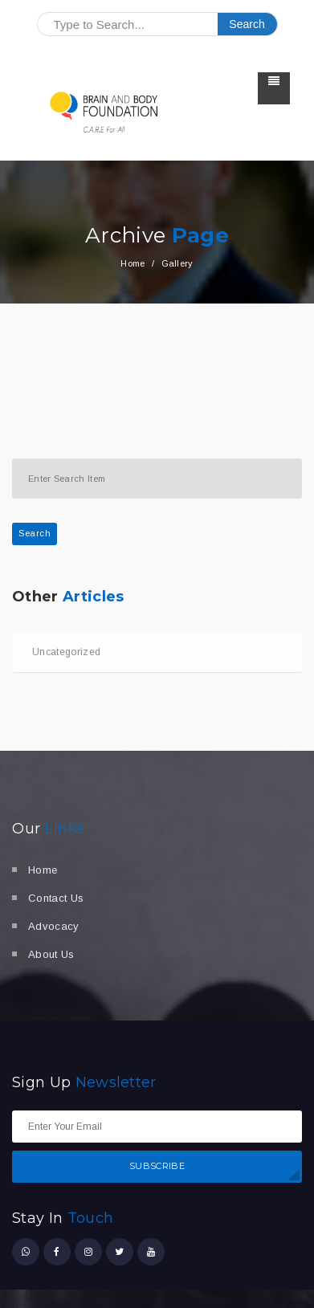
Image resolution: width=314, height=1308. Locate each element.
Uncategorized (66, 652)
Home (132, 263)
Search (34, 533)
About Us (51, 954)
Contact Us (56, 898)
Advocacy (54, 926)
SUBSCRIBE (157, 1165)
